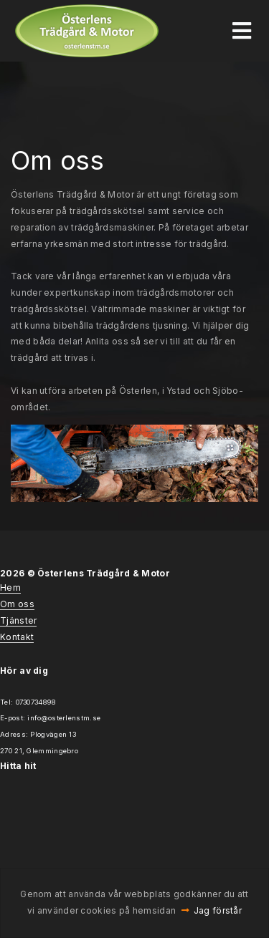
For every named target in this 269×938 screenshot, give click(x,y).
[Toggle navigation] (241, 30)
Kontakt (17, 637)
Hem (10, 587)
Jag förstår (218, 910)
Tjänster (18, 620)
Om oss (17, 604)
